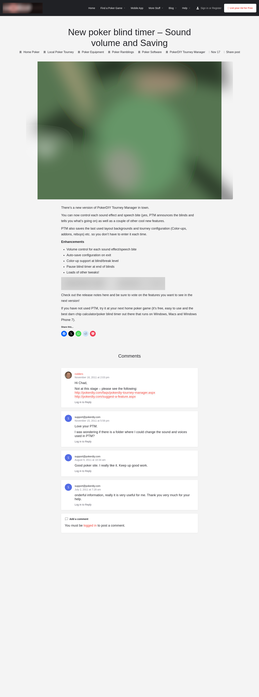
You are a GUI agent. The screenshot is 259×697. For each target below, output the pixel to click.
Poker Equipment (90, 52)
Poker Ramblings (121, 52)
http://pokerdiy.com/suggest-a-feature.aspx (105, 396)
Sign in (204, 8)
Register (216, 8)
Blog (171, 8)
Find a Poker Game (111, 8)
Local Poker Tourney (58, 52)
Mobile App (137, 8)
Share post (232, 52)
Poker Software (150, 52)
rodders (79, 374)
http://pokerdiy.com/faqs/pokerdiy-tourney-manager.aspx (115, 392)
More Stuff (154, 8)
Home (91, 8)
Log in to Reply (83, 402)
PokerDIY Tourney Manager (185, 52)
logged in (90, 525)
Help (184, 8)
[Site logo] (23, 8)
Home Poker (29, 52)
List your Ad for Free (240, 8)
